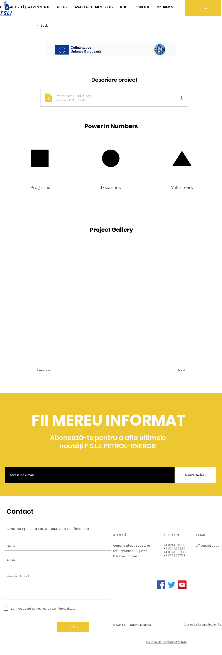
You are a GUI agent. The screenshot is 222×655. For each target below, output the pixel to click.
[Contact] (203, 8)
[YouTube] (182, 584)
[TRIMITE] (73, 627)
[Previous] (54, 370)
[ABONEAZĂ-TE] (195, 475)
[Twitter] (171, 584)
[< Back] (51, 25)
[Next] (170, 370)
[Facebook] (161, 584)
